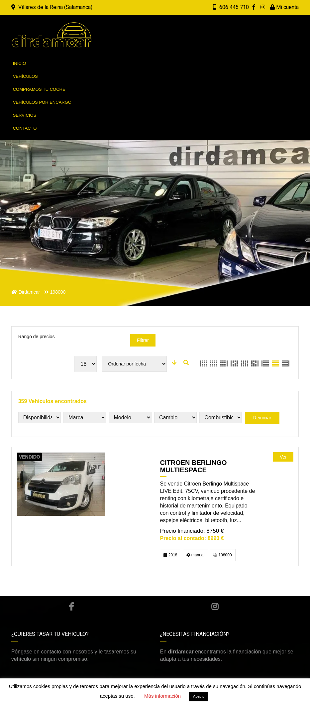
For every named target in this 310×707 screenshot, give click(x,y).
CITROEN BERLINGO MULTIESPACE (193, 466)
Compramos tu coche (39, 89)
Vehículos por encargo (42, 102)
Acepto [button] (198, 696)
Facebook (71, 607)
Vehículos (25, 76)
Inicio (19, 63)
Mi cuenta (284, 7)
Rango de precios (36, 336)
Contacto (25, 128)
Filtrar (143, 340)
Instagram (214, 607)
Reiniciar (262, 417)
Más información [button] (162, 696)
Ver (283, 457)
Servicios (25, 115)
